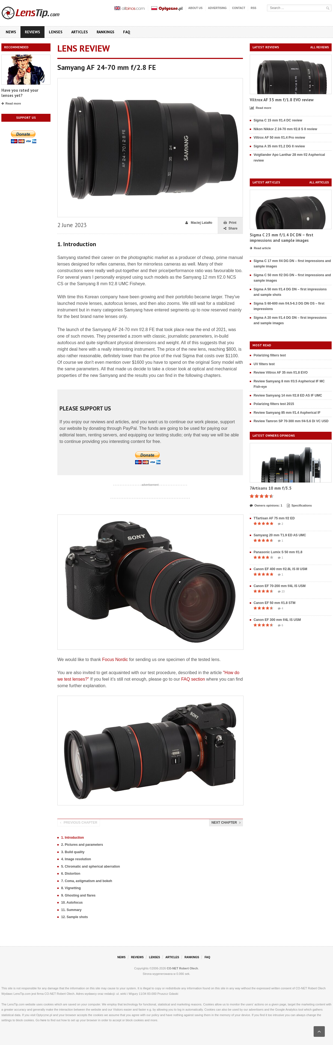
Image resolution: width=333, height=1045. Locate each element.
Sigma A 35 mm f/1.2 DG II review (279, 146)
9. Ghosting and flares (78, 895)
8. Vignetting (71, 888)
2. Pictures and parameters (82, 845)
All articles (319, 182)
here (43, 1020)
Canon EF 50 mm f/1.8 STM (274, 603)
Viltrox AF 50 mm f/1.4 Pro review (279, 137)
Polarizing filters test (270, 355)
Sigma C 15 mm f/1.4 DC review (278, 120)
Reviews (32, 31)
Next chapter (226, 822)
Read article (260, 248)
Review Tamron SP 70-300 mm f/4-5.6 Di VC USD (291, 421)
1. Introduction (72, 837)
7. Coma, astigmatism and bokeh (86, 881)
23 (281, 591)
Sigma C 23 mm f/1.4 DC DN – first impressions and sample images (281, 237)
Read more (11, 103)
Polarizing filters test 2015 (274, 404)
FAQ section (193, 679)
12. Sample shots (74, 917)
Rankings (105, 31)
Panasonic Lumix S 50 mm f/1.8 (278, 552)
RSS (253, 8)
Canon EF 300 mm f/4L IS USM (277, 620)
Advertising (217, 8)
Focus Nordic (115, 659)
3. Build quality (72, 852)
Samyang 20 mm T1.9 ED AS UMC (280, 535)
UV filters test (264, 364)
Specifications (299, 505)
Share (230, 228)
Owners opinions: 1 (266, 505)
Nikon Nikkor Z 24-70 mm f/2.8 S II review (285, 129)
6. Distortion (70, 874)
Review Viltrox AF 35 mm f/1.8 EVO (281, 372)
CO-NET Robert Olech (182, 968)
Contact (238, 8)
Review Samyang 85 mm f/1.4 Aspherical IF (287, 413)
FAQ (126, 31)
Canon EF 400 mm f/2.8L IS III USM (280, 569)
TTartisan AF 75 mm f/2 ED (274, 518)
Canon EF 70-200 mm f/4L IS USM (280, 586)
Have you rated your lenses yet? (19, 93)
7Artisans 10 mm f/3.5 (271, 488)
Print (230, 223)
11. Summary (71, 910)
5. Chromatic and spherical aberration (90, 866)
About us (195, 8)
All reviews (319, 47)
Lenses (56, 31)
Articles (79, 31)
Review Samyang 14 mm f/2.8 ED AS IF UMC (288, 395)
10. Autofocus (72, 902)
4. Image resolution (76, 859)
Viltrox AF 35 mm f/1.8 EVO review (282, 99)
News (11, 31)
